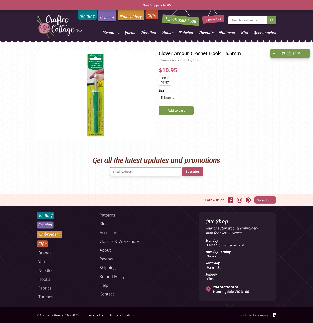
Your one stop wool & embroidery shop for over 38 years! (231, 230)
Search (271, 20)
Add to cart (176, 110)
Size (161, 91)
